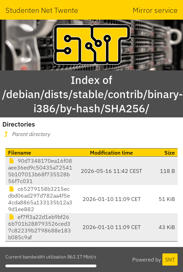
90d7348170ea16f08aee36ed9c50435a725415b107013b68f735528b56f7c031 (40, 170)
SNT (170, 259)
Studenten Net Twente (41, 10)
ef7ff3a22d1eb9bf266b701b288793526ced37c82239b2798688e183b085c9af (39, 227)
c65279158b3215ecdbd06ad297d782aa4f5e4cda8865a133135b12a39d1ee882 (40, 198)
